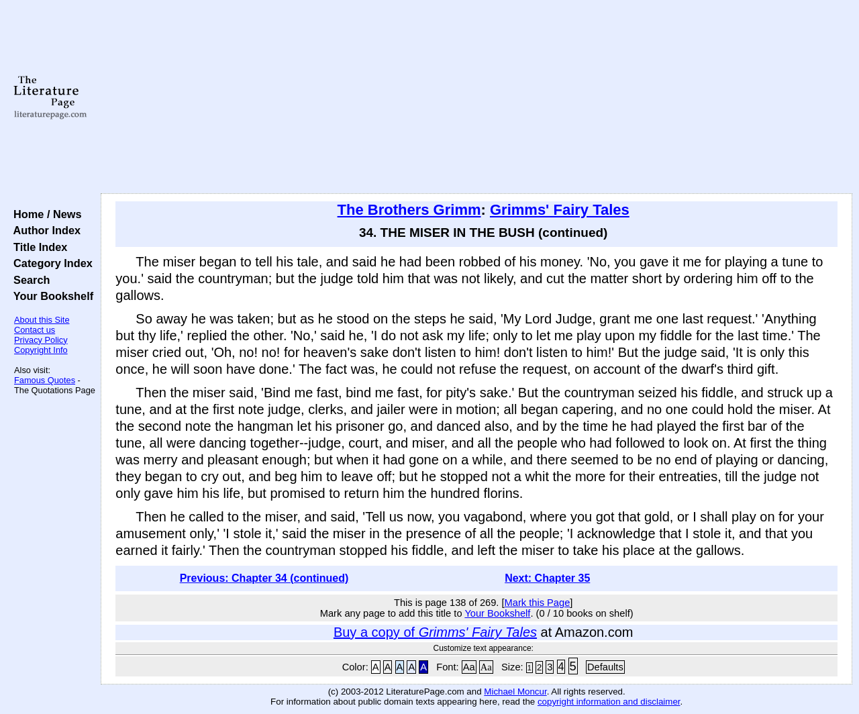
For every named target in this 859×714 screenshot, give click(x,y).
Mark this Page (537, 602)
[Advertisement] (477, 97)
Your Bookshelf (50, 296)
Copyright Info (41, 350)
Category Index (50, 263)
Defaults (605, 667)
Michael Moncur (515, 691)
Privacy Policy (41, 340)
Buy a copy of (435, 632)
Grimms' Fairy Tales (559, 209)
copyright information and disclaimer (609, 702)
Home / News (44, 214)
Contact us (34, 330)
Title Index (37, 247)
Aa (469, 667)
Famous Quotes (44, 380)
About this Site (42, 320)
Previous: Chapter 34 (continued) (264, 578)
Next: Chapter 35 (547, 578)
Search (28, 280)
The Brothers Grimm (409, 209)
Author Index (44, 230)
